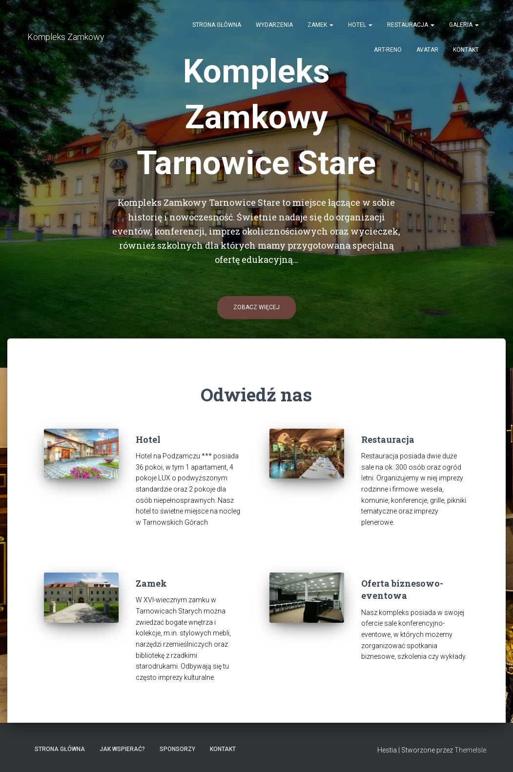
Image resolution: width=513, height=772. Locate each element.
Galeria (464, 24)
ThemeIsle (470, 750)
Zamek (320, 24)
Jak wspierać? (122, 749)
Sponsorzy (177, 749)
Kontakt (466, 49)
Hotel (360, 24)
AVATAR (427, 49)
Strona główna (216, 24)
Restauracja (410, 24)
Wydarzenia (274, 24)
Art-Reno (388, 49)
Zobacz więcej (256, 307)
